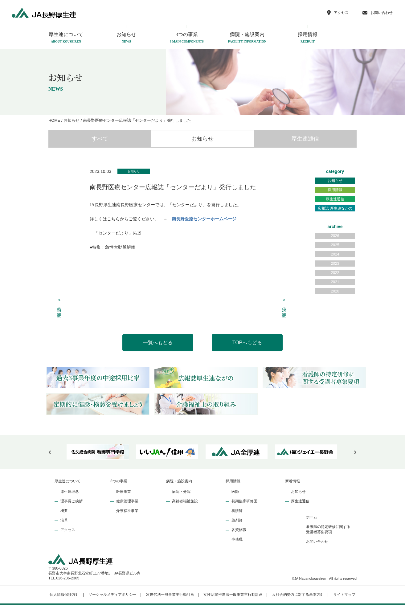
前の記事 (59, 304)
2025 (335, 245)
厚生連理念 (69, 491)
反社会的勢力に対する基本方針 (298, 594)
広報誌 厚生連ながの (335, 208)
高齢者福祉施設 (185, 501)
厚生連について (66, 38)
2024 (335, 254)
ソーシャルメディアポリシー (112, 594)
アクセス (67, 530)
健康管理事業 (127, 501)
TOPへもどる (247, 342)
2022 (335, 273)
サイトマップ (344, 594)
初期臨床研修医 (244, 501)
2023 (335, 263)
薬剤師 (237, 520)
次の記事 (284, 304)
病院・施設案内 (247, 38)
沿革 (64, 520)
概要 (64, 511)
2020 (335, 291)
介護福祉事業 (127, 511)
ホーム (311, 517)
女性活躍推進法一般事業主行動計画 (233, 594)
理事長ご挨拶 (71, 501)
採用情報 (307, 38)
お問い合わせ (317, 541)
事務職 (237, 539)
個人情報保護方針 (64, 594)
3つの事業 (187, 38)
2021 (335, 282)
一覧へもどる (158, 342)
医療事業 (123, 491)
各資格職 (238, 530)
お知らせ (126, 38)
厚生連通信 (305, 139)
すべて (100, 139)
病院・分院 (181, 491)
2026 (335, 236)
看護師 (237, 511)
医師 (235, 491)
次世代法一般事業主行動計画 (170, 594)
